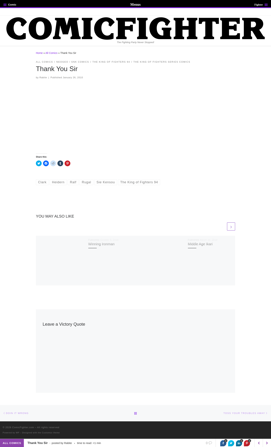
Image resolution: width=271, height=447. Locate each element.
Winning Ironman (101, 244)
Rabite (43, 77)
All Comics (51, 53)
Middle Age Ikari (200, 244)
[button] (135, 116)
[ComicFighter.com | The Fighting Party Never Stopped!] (135, 28)
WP (17, 433)
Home (39, 53)
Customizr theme (51, 433)
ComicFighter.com (23, 427)
